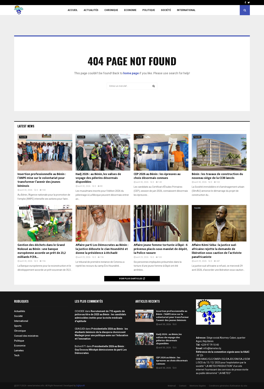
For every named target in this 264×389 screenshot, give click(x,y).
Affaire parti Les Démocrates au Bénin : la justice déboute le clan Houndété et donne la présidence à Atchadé (102, 249)
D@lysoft (80, 385)
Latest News (26, 126)
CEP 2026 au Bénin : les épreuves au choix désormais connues (157, 176)
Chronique (111, 10)
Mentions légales (198, 386)
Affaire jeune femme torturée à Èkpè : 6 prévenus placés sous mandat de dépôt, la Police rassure (161, 249)
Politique (148, 10)
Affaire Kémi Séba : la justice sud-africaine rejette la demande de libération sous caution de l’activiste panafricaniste (217, 251)
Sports (18, 326)
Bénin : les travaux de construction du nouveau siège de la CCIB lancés (217, 176)
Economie (130, 10)
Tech (16, 355)
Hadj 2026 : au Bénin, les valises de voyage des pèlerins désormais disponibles (98, 178)
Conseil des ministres (26, 335)
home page (131, 73)
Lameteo (19, 350)
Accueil (73, 10)
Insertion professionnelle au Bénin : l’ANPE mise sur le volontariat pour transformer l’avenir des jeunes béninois (42, 180)
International (186, 10)
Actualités (91, 10)
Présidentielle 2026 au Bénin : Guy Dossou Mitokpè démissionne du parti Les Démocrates (101, 349)
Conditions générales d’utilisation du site (228, 386)
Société (166, 10)
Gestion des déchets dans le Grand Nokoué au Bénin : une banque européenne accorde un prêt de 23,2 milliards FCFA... (42, 251)
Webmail (172, 386)
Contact (182, 386)
